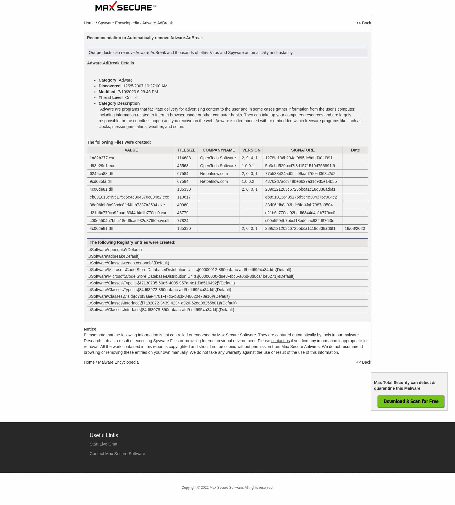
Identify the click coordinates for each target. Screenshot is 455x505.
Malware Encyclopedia (118, 362)
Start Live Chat (103, 444)
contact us (280, 340)
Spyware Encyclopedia (118, 23)
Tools (336, 9)
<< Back (363, 23)
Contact (359, 9)
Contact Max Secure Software (117, 453)
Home (231, 9)
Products (255, 9)
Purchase (283, 9)
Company (312, 9)
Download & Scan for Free (411, 401)
